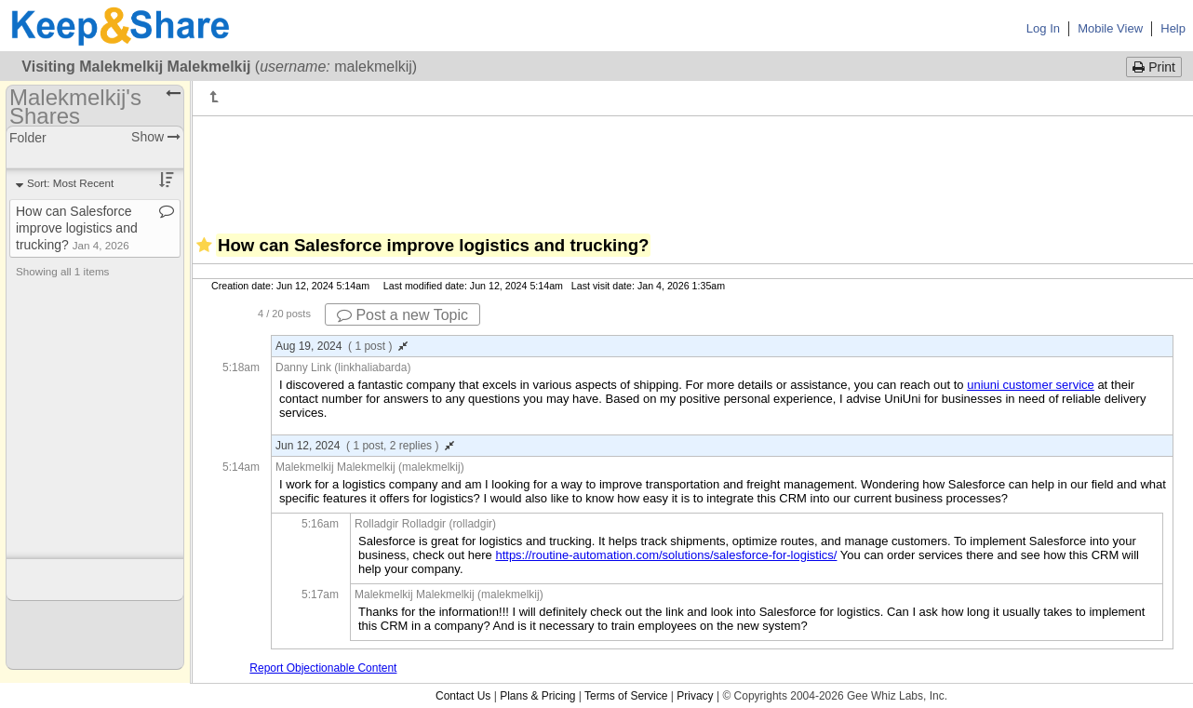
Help (1173, 28)
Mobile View (1110, 28)
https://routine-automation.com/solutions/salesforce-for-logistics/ (666, 555)
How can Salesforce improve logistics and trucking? (77, 228)
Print (1154, 67)
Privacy (695, 695)
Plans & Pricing (537, 695)
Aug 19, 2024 (341, 346)
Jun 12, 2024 (364, 445)
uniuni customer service (1030, 385)
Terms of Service (625, 695)
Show (156, 136)
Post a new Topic (402, 315)
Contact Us (463, 695)
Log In (1043, 28)
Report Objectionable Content (322, 668)
